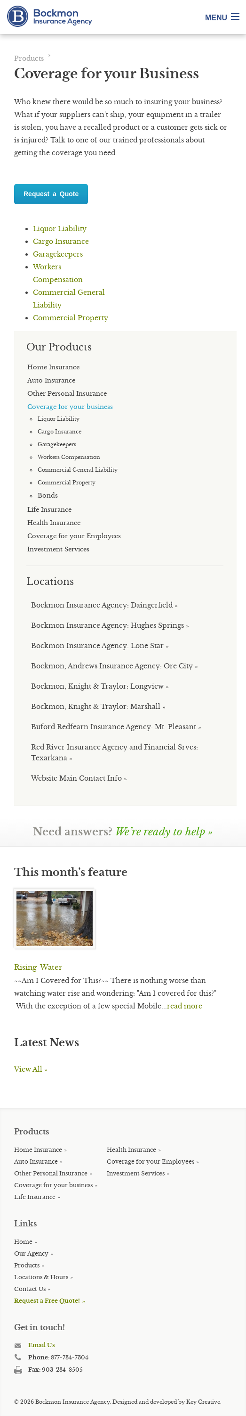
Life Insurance (35, 1196)
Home (23, 1241)
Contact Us (30, 1288)
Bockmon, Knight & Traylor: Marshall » (98, 706)
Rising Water (38, 967)
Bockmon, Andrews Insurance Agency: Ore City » (114, 666)
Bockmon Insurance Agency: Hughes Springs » (110, 625)
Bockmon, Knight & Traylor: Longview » (100, 686)
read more (184, 1006)
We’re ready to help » (164, 831)
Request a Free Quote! (47, 1300)
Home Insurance (38, 1149)
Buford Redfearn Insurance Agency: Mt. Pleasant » (116, 727)
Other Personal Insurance (50, 1173)
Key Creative (203, 1402)
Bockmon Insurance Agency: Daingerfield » (104, 605)
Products (29, 58)
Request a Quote (51, 194)
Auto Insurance (36, 1161)
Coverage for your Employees (150, 1161)
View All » (31, 1069)
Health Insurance (131, 1149)
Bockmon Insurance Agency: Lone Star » (100, 645)
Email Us (41, 1345)
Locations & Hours (41, 1277)
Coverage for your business (53, 1185)
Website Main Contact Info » (79, 778)
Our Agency (31, 1253)
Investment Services (136, 1173)
